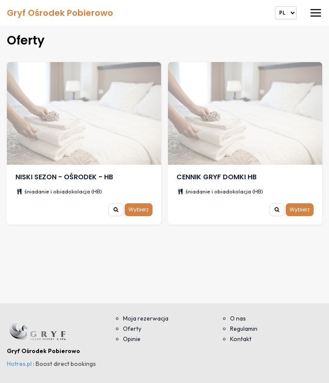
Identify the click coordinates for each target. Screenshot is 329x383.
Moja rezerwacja (145, 318)
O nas (238, 318)
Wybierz (139, 209)
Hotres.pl (19, 364)
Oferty (132, 329)
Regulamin (243, 329)
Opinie (132, 339)
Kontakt (240, 339)
